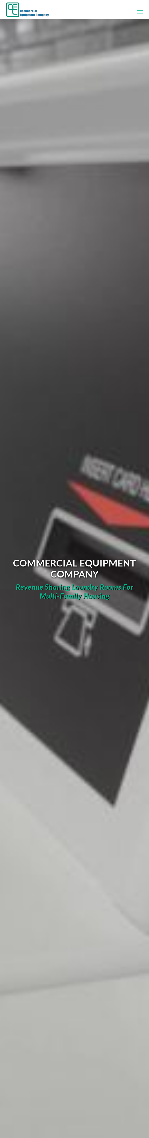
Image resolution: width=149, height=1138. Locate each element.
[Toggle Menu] (140, 12)
